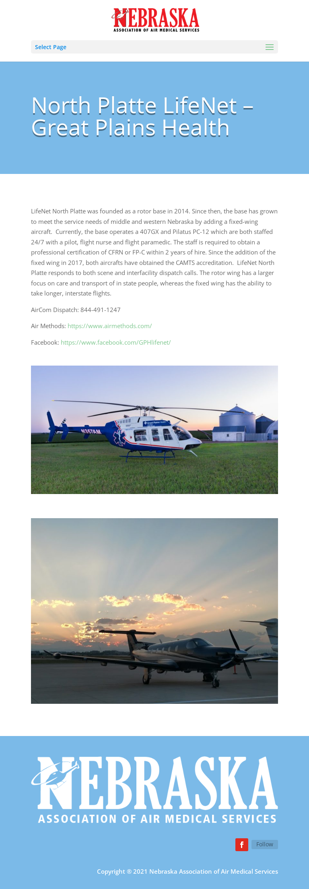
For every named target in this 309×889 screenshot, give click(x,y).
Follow (264, 844)
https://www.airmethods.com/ (110, 326)
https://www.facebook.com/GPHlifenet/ (116, 342)
